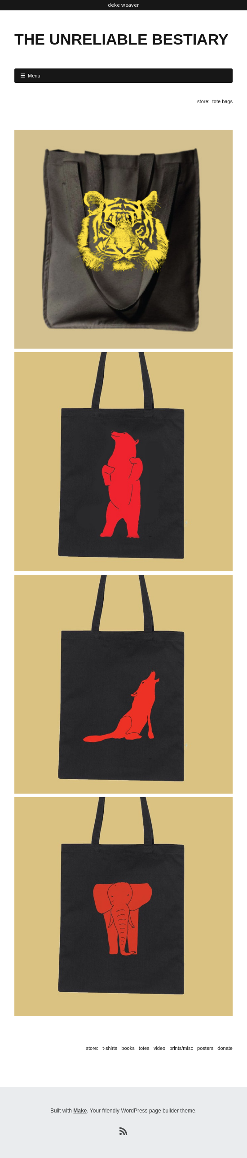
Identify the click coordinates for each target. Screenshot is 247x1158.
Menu (34, 75)
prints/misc (181, 1048)
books (127, 1048)
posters (205, 1048)
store (202, 101)
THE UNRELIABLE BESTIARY (121, 39)
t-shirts (109, 1048)
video (159, 1048)
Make (80, 1111)
